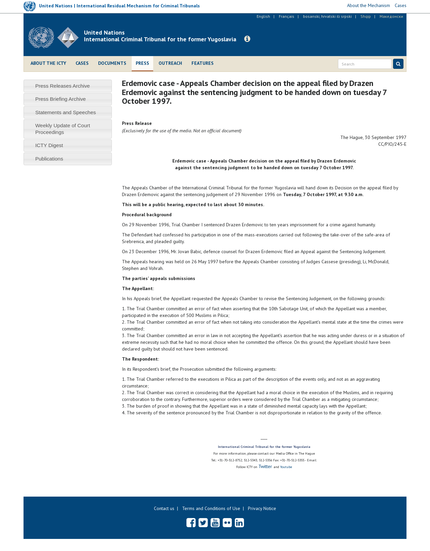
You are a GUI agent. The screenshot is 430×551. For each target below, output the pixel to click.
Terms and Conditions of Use (211, 508)
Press (142, 63)
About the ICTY (48, 63)
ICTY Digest (49, 145)
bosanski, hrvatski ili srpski (327, 16)
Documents (112, 63)
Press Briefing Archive (60, 99)
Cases (82, 63)
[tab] (68, 86)
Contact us (164, 508)
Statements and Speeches (65, 112)
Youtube (286, 467)
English (263, 16)
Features (202, 63)
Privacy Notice (262, 508)
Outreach (170, 63)
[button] (247, 39)
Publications (49, 159)
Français (286, 16)
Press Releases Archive (62, 86)
